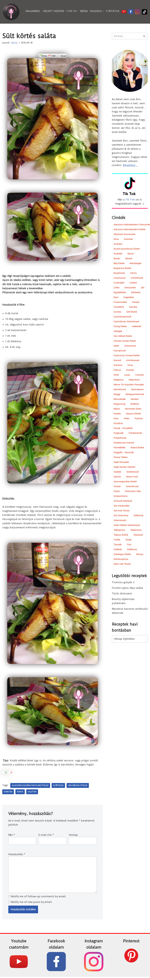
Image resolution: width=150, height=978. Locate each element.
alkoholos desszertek (124, 234)
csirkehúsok (137, 278)
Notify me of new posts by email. (31, 902)
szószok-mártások (123, 501)
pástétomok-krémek (124, 443)
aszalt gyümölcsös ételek (127, 249)
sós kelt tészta (121, 511)
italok (116, 346)
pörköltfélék (119, 448)
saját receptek (121, 462)
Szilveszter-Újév (133, 491)
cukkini (133, 283)
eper (116, 297)
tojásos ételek (121, 535)
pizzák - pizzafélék (123, 428)
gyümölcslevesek (122, 317)
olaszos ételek (133, 414)
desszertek (130, 288)
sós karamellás (121, 506)
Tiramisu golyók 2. (123, 582)
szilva (117, 491)
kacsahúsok (120, 351)
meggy (117, 394)
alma (116, 239)
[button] (77, 11)
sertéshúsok (132, 472)
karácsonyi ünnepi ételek (127, 355)
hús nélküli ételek (77, 786)
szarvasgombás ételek (125, 481)
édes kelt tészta (122, 564)
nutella (117, 414)
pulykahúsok (120, 438)
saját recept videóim (124, 467)
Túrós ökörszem (122, 594)
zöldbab (118, 549)
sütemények (120, 520)
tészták (118, 544)
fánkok (135, 302)
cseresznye (120, 278)
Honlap (73, 835)
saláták (32, 792)
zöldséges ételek (122, 554)
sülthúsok (138, 515)
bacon (131, 254)
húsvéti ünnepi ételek (125, 341)
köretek (8, 792)
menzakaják (120, 399)
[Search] (126, 36)
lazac (127, 375)
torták (128, 540)
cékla (116, 288)
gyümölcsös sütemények (126, 321)
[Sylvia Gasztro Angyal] (11, 12)
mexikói (135, 399)
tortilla (117, 540)
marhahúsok (120, 389)
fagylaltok (128, 297)
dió (142, 288)
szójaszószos (121, 496)
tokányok (138, 535)
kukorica (118, 365)
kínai (130, 365)
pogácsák (119, 433)
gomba (117, 312)
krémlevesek (132, 360)
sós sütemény (121, 515)
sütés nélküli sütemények (127, 525)
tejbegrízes (119, 530)
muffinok (134, 404)
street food (132, 477)
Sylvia (14, 42)
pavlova (139, 418)
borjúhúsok (119, 273)
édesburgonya (121, 559)
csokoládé (119, 283)
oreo (116, 418)
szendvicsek (132, 486)
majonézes (134, 380)
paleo (126, 418)
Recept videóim (53, 11)
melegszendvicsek (135, 394)
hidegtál (118, 331)
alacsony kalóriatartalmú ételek (30, 786)
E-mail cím (46, 835)
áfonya (139, 554)
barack (128, 258)
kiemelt (117, 360)
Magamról (33, 11)
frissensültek (120, 302)
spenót (117, 477)
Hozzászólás (16, 854)
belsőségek (135, 263)
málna (117, 409)
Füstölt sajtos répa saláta (127, 588)
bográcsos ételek (122, 268)
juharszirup (130, 346)
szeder (117, 486)
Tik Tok (130, 199)
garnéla (133, 307)
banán (117, 258)
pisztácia (118, 423)
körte (20, 792)
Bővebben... (130, 165)
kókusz (117, 370)
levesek (139, 375)
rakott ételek (137, 448)
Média (84, 11)
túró (129, 544)
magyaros (119, 380)
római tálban (121, 457)
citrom (133, 273)
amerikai (128, 239)
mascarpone (137, 389)
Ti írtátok (113, 11)
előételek (58, 786)
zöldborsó (132, 549)
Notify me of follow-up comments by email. (38, 897)
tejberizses (136, 530)
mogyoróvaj (119, 404)
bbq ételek (119, 263)
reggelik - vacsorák (124, 452)
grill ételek (131, 312)
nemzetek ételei (133, 409)
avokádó (118, 254)
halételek (136, 326)
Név (11, 835)
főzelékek (119, 307)
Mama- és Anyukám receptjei (129, 384)
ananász (118, 244)
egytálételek (120, 292)
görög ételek (120, 326)
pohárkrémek (135, 433)
